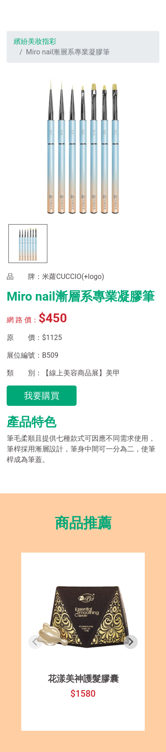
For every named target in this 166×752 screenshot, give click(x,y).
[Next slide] (131, 642)
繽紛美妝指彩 (35, 41)
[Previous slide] (35, 642)
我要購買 (41, 395)
